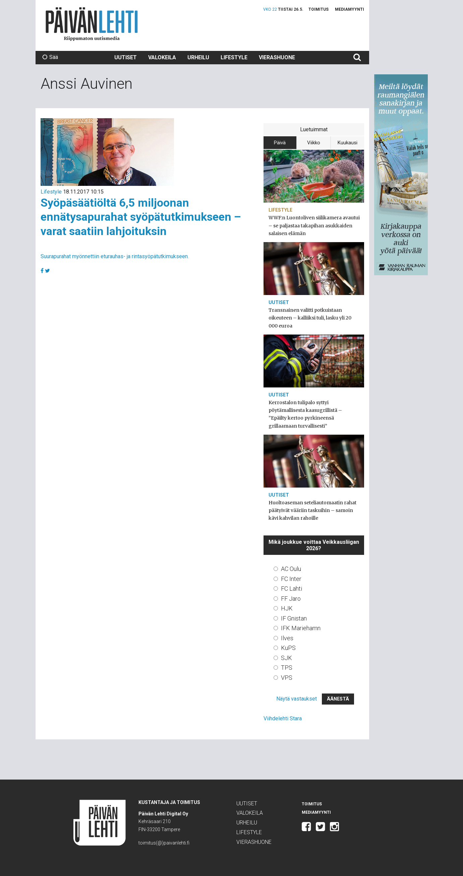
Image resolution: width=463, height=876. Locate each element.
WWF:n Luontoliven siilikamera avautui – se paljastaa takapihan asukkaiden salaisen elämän (314, 225)
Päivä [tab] (280, 143)
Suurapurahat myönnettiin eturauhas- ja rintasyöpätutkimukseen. (115, 256)
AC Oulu (291, 568)
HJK (287, 608)
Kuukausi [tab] (347, 143)
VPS (286, 677)
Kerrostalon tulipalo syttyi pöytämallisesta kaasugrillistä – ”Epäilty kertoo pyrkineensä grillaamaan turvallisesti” (305, 414)
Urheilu (198, 57)
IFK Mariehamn (301, 628)
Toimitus (318, 9)
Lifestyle (234, 57)
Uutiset (125, 57)
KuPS (288, 647)
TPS (286, 667)
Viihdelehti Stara (283, 718)
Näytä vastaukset (296, 699)
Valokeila (162, 57)
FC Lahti (291, 588)
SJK (286, 657)
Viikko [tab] (313, 143)
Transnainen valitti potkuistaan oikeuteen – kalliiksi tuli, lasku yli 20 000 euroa (310, 317)
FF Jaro (291, 598)
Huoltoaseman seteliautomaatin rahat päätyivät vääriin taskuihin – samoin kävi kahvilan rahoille (312, 510)
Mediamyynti (349, 9)
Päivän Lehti (92, 24)
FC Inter (291, 578)
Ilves (287, 638)
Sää (50, 57)
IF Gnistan (294, 618)
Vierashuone (277, 57)
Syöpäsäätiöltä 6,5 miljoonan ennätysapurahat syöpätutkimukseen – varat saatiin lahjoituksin (141, 217)
